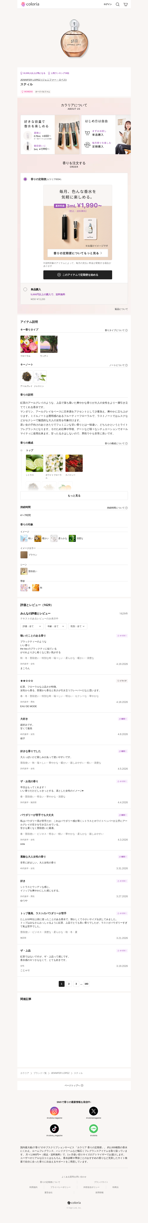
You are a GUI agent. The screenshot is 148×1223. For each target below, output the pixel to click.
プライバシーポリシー (60, 1187)
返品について (121, 309)
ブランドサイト (101, 1182)
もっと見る (74, 495)
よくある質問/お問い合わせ (74, 1177)
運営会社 (48, 1192)
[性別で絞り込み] (77, 626)
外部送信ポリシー (91, 1187)
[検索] (117, 4)
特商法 (116, 1187)
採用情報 (99, 1192)
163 (86, 984)
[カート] (125, 4)
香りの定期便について (50, 1182)
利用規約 (33, 1187)
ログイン (108, 4)
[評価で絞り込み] (32, 626)
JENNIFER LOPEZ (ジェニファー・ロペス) (43, 79)
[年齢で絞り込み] (56, 626)
